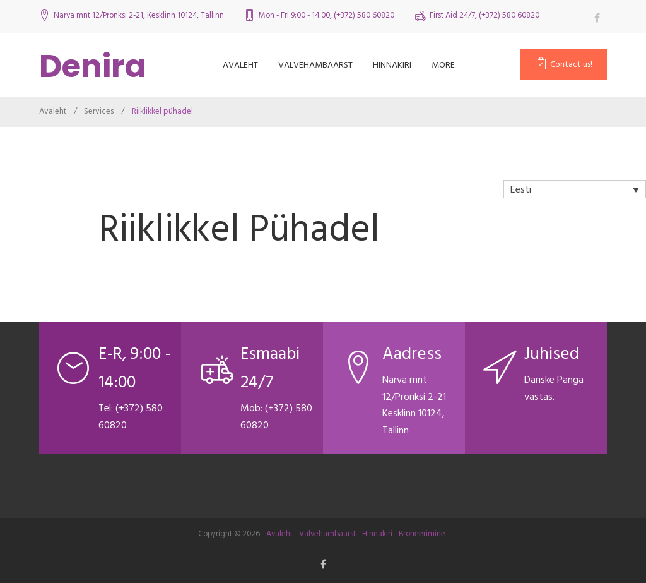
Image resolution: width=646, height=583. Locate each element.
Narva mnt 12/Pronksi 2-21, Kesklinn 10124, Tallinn (139, 15)
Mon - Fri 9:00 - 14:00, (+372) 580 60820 (326, 15)
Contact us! (571, 64)
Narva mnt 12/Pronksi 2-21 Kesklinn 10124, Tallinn (414, 404)
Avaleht (240, 64)
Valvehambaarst (315, 64)
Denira (92, 66)
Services (99, 111)
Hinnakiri (392, 64)
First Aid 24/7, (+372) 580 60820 (484, 15)
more (443, 64)
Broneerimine (422, 533)
